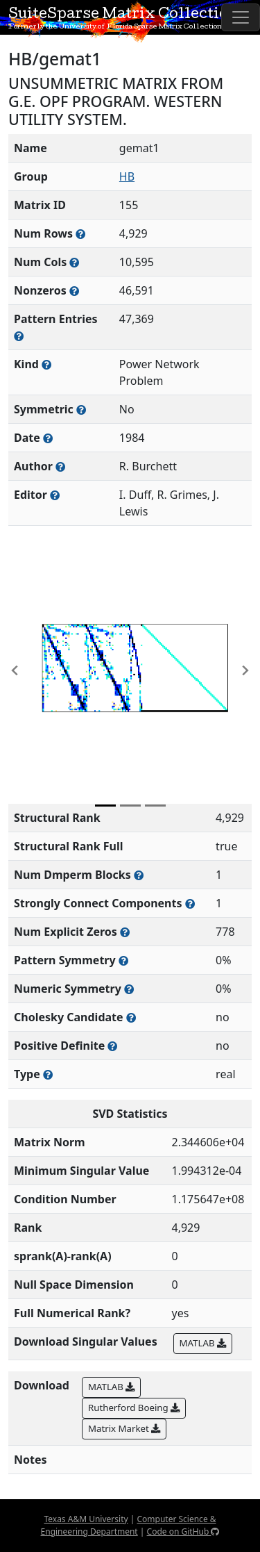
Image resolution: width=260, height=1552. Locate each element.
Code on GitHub (183, 1531)
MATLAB (203, 1343)
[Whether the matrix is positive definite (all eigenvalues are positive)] (112, 1045)
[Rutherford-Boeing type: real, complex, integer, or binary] (48, 1074)
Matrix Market (124, 1428)
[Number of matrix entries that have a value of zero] (125, 932)
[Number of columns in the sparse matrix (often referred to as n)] (74, 262)
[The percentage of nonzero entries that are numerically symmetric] (129, 989)
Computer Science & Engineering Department (128, 1525)
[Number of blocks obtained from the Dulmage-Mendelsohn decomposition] (139, 875)
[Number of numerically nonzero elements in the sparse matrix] (74, 290)
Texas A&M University (86, 1519)
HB (127, 176)
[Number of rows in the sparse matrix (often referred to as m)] (80, 233)
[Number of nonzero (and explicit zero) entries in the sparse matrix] (19, 335)
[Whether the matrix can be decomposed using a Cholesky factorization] (131, 1017)
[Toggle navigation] (240, 17)
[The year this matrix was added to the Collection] (48, 438)
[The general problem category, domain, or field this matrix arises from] (46, 364)
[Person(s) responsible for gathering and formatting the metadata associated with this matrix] (55, 495)
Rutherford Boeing (134, 1407)
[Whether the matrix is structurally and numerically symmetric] (81, 409)
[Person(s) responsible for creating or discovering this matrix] (60, 466)
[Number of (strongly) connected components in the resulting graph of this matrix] (190, 903)
